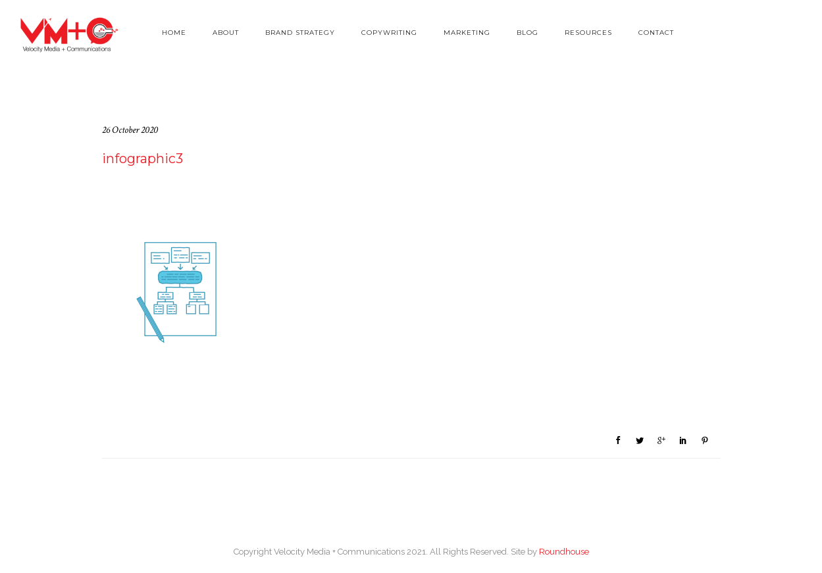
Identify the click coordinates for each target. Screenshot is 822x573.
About (226, 32)
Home (174, 32)
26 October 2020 (130, 130)
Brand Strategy (300, 32)
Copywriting (389, 32)
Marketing (467, 32)
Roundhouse (564, 552)
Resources (588, 32)
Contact (656, 32)
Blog (527, 32)
